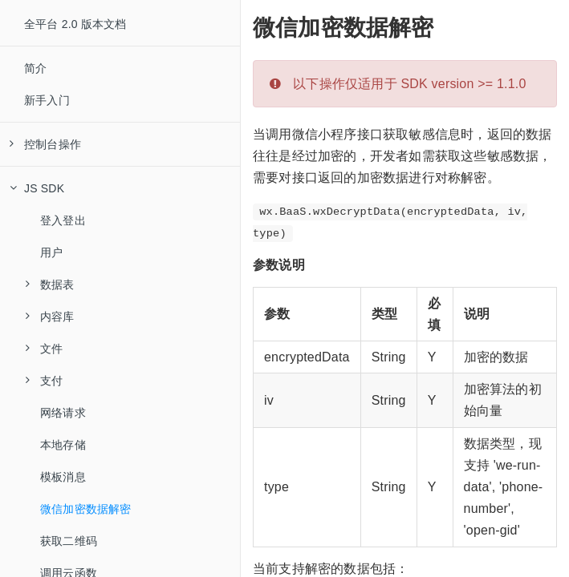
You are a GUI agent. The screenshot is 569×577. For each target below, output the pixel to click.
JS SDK (37, 188)
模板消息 (63, 476)
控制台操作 (45, 144)
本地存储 (63, 444)
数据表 (50, 284)
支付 (44, 380)
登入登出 (63, 220)
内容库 (50, 316)
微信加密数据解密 (86, 508)
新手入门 (47, 100)
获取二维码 (68, 541)
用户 (51, 252)
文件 (44, 348)
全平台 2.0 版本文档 (75, 24)
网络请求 (63, 412)
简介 (35, 68)
